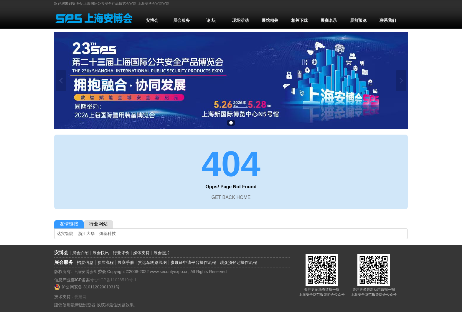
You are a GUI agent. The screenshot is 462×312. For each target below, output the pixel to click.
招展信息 (85, 262)
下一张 (401, 80)
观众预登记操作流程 (238, 262)
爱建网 (80, 296)
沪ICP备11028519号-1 (115, 279)
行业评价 (121, 252)
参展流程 (105, 262)
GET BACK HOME (230, 197)
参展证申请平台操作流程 (193, 262)
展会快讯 (101, 252)
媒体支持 (141, 252)
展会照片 (162, 252)
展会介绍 (80, 252)
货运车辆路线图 (152, 262)
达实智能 (65, 233)
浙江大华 (86, 233)
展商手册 (126, 262)
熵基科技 (107, 233)
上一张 (61, 80)
